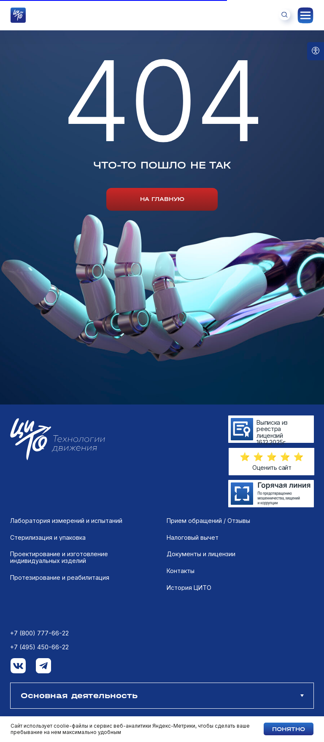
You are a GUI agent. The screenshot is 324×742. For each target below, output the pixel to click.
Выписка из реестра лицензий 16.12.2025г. (271, 432)
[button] (271, 457)
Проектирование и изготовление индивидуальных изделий (59, 557)
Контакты (180, 571)
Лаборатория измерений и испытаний (66, 520)
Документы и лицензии (201, 554)
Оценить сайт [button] (272, 467)
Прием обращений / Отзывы (208, 520)
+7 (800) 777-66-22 (39, 633)
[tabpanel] (162, 600)
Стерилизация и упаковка (48, 537)
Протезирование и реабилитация (59, 577)
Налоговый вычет (193, 537)
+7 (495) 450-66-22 (39, 647)
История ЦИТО (189, 587)
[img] (271, 493)
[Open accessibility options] (315, 51)
